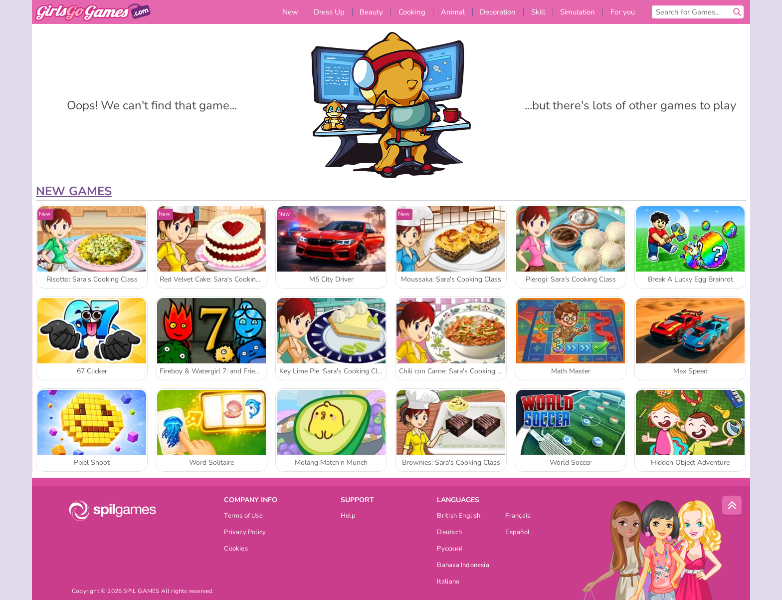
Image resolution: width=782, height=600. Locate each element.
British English (458, 516)
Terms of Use (243, 516)
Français (517, 516)
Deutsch (449, 533)
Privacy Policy (245, 533)
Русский (450, 549)
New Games (74, 191)
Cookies (236, 549)
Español (517, 533)
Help (348, 516)
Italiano (448, 582)
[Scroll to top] (732, 506)
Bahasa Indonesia (463, 566)
